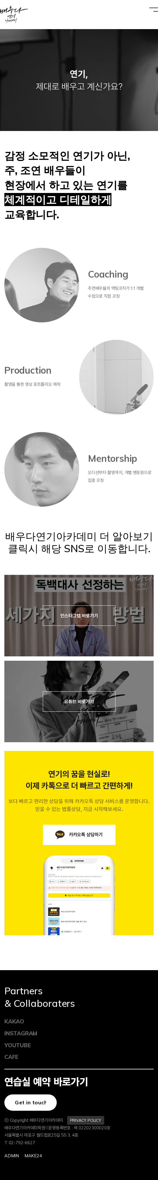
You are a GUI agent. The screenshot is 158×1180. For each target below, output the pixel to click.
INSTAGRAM (19, 1033)
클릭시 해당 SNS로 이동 (63, 548)
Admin (11, 1155)
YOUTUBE (17, 1045)
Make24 (33, 1155)
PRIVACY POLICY (85, 1120)
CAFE (11, 1056)
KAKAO (14, 1021)
